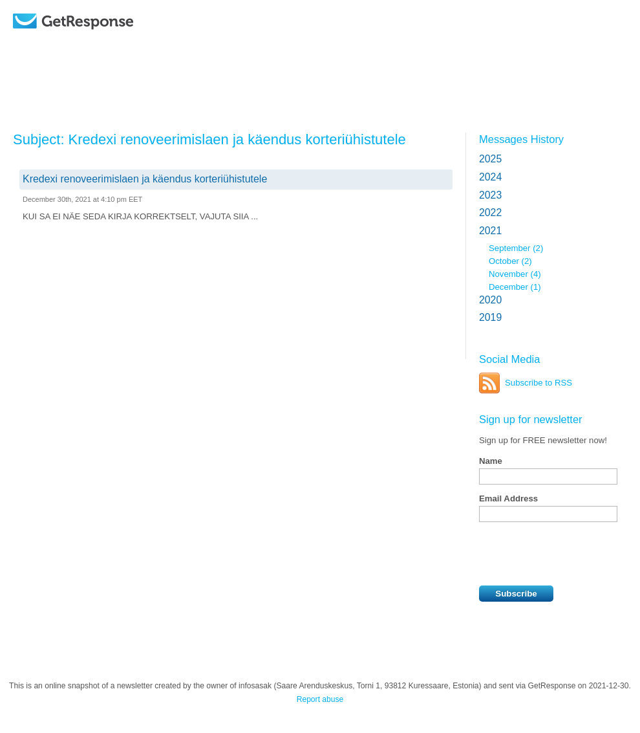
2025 (490, 158)
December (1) (515, 287)
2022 (490, 212)
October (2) (510, 261)
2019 (490, 317)
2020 (490, 299)
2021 (490, 230)
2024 (490, 176)
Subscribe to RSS (538, 383)
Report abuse (320, 699)
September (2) (516, 248)
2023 (490, 195)
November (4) (515, 274)
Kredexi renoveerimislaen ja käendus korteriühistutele (145, 178)
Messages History (521, 139)
